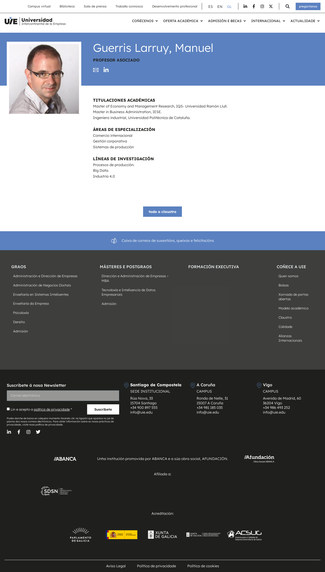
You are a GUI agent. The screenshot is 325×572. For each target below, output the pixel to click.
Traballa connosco (129, 6)
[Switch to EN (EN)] (220, 6)
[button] (287, 6)
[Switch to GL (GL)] (229, 6)
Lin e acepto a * (41, 409)
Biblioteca (67, 6)
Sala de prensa (95, 6)
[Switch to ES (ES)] (210, 6)
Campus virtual (39, 6)
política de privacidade (52, 409)
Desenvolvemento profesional (174, 6)
